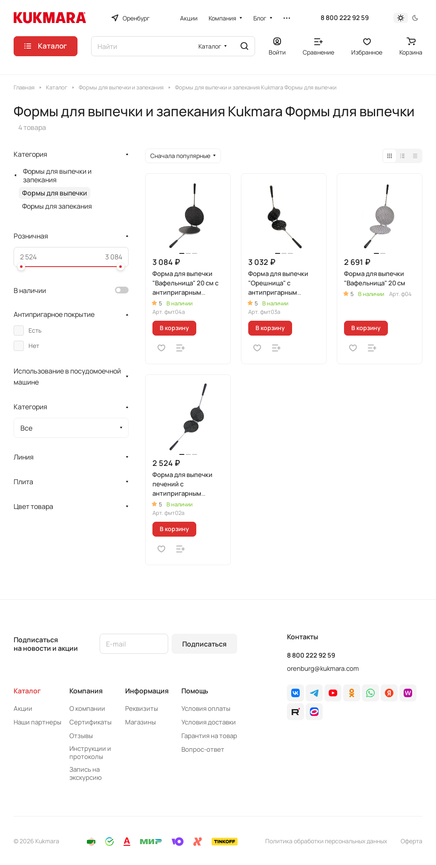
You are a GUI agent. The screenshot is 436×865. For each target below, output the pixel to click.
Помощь (194, 690)
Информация (147, 690)
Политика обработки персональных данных (326, 841)
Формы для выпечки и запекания (57, 175)
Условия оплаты (205, 708)
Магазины (140, 722)
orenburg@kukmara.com (323, 668)
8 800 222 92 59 (345, 18)
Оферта (411, 841)
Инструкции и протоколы (90, 752)
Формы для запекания (57, 206)
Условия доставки (208, 722)
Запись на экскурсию (85, 773)
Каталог (27, 690)
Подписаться (204, 644)
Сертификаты (90, 722)
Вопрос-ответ (202, 749)
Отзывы (81, 735)
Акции (23, 708)
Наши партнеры (37, 722)
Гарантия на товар (209, 735)
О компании (87, 708)
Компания (86, 690)
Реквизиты (141, 708)
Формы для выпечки (54, 193)
